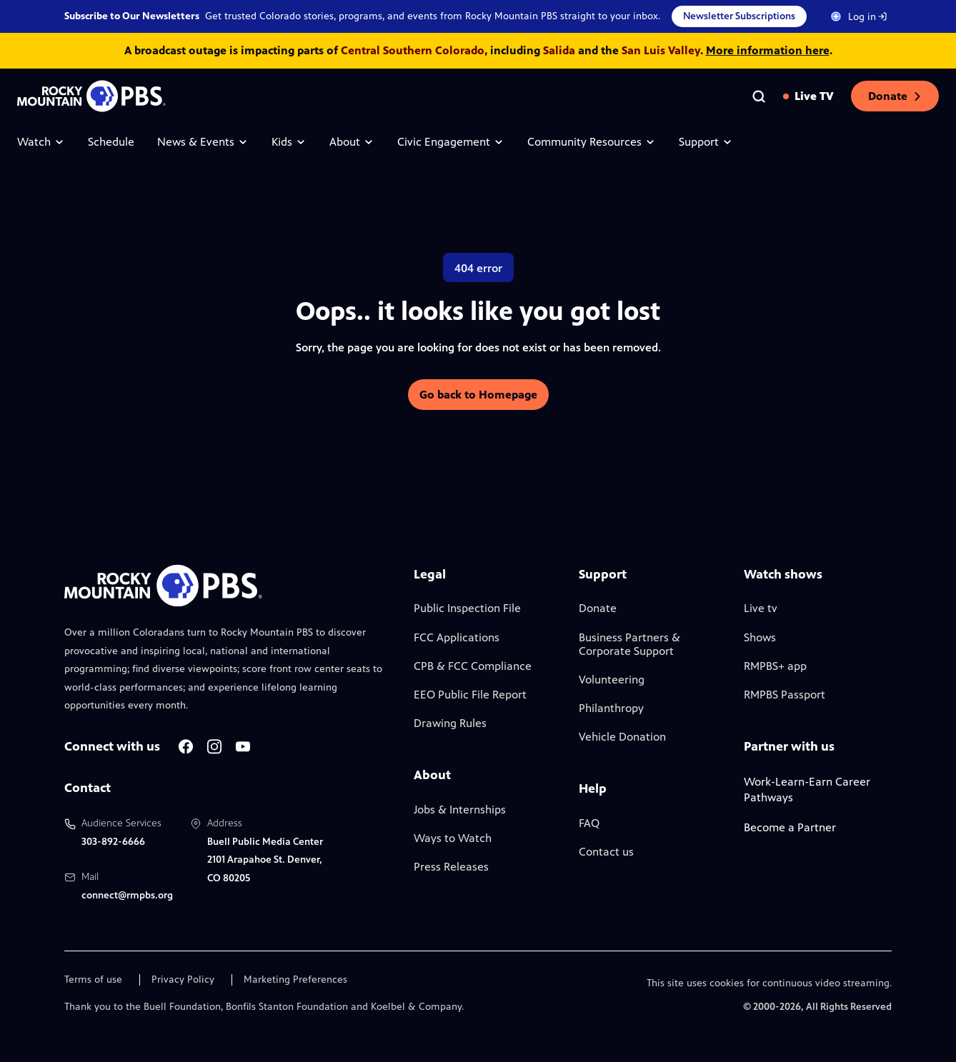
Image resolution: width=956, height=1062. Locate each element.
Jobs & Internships (460, 809)
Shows (760, 637)
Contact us (606, 851)
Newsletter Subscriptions (739, 16)
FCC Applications (456, 637)
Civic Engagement (450, 142)
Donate (895, 96)
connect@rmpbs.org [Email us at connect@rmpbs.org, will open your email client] (127, 895)
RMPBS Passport (784, 694)
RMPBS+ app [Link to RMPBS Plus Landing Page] (775, 666)
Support (706, 142)
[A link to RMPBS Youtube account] (243, 747)
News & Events (203, 142)
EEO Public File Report (470, 694)
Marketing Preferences (295, 980)
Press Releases (451, 866)
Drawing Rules (450, 723)
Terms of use (93, 980)
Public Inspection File (467, 608)
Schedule (111, 142)
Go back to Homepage (478, 394)
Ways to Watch (453, 838)
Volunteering (611, 679)
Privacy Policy (182, 980)
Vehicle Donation (622, 736)
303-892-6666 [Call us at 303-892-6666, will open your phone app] (113, 842)
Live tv (760, 608)
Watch (41, 142)
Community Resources (591, 142)
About (351, 142)
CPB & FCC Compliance (473, 666)
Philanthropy (611, 708)
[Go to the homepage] (91, 96)
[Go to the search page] (759, 96)
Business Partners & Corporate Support (629, 644)
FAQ (589, 823)
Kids (289, 142)
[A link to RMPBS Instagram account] (214, 747)
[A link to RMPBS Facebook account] (185, 747)
